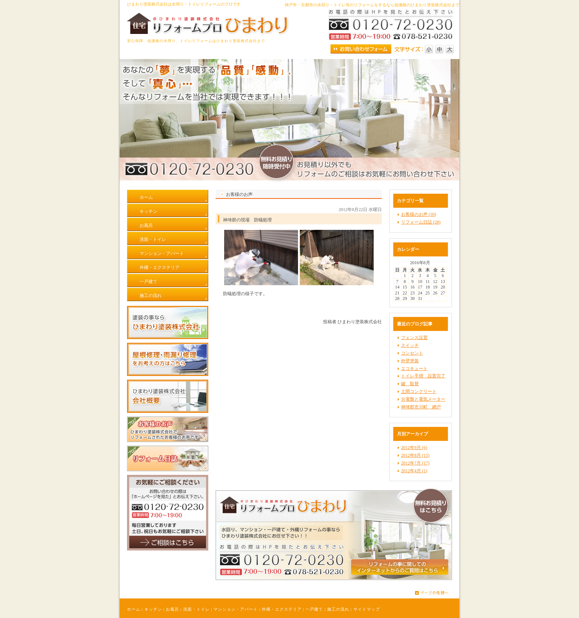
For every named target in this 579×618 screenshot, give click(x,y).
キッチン (153, 609)
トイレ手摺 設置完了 (423, 376)
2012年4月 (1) (414, 470)
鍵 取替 (410, 383)
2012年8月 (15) (415, 455)
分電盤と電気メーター (423, 399)
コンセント (412, 353)
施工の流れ (338, 609)
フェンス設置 (414, 337)
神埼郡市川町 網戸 (421, 407)
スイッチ (410, 345)
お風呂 (172, 609)
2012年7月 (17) (415, 463)
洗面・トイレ (196, 609)
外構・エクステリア (282, 609)
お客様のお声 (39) (418, 214)
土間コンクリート (418, 391)
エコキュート (414, 368)
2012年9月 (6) (414, 447)
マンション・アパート (235, 609)
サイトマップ (366, 609)
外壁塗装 (410, 360)
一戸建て (314, 609)
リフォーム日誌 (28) (421, 222)
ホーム (133, 609)
